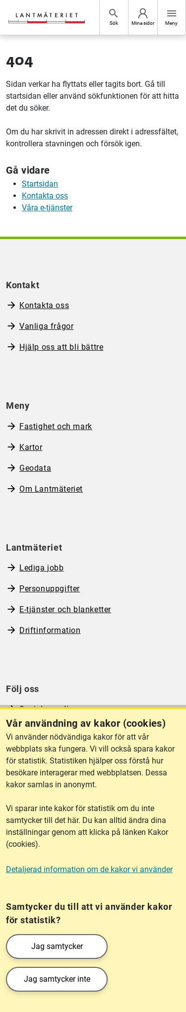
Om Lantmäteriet (51, 489)
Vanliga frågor (46, 326)
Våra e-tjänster (47, 207)
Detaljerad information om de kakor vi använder (89, 869)
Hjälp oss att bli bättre (61, 347)
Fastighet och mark (55, 426)
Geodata (35, 468)
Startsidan (40, 184)
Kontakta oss (45, 195)
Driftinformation (50, 630)
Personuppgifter (49, 588)
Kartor (31, 447)
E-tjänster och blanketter (65, 609)
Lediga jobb (41, 567)
